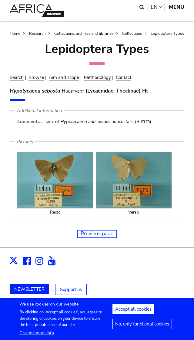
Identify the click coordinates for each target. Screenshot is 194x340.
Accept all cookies (133, 312)
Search (17, 77)
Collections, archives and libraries (83, 33)
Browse (36, 77)
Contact (123, 77)
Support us (71, 289)
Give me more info (36, 336)
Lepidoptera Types (167, 33)
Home (15, 33)
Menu (176, 7)
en (158, 7)
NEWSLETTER (29, 289)
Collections (132, 33)
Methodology (97, 77)
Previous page (97, 233)
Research (37, 33)
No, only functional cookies (142, 327)
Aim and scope (64, 77)
